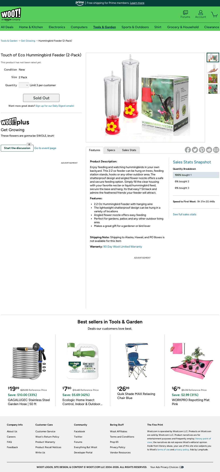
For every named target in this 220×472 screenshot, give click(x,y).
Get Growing (28, 40)
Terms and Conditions (122, 436)
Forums (185, 14)
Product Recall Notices (48, 447)
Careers (11, 436)
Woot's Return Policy (47, 436)
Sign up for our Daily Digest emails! (55, 105)
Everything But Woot (85, 447)
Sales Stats (129, 150)
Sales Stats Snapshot (192, 162)
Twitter (78, 436)
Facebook (79, 431)
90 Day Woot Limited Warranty (122, 246)
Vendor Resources (120, 452)
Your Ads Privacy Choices (164, 467)
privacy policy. (182, 449)
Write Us (40, 452)
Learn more (137, 3)
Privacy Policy (117, 447)
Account (200, 14)
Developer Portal (83, 452)
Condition (10, 69)
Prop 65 (114, 442)
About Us (12, 431)
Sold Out (41, 97)
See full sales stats (184, 214)
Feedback (12, 447)
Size (14, 77)
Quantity (11, 85)
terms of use (163, 449)
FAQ (9, 442)
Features (94, 150)
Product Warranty (45, 442)
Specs (111, 150)
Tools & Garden (9, 40)
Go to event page (45, 148)
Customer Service (45, 431)
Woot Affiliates (118, 431)
